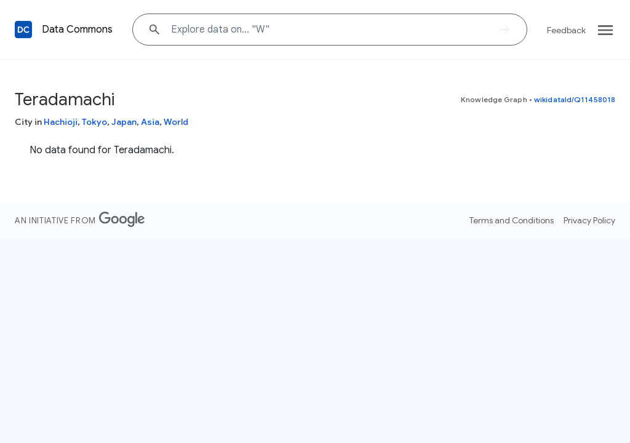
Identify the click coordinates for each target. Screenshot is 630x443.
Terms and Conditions (511, 220)
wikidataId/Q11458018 (574, 99)
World (176, 121)
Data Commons (77, 29)
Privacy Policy (589, 220)
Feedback (566, 30)
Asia (150, 121)
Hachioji (61, 121)
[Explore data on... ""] (329, 29)
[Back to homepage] (23, 29)
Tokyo (94, 121)
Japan (124, 121)
